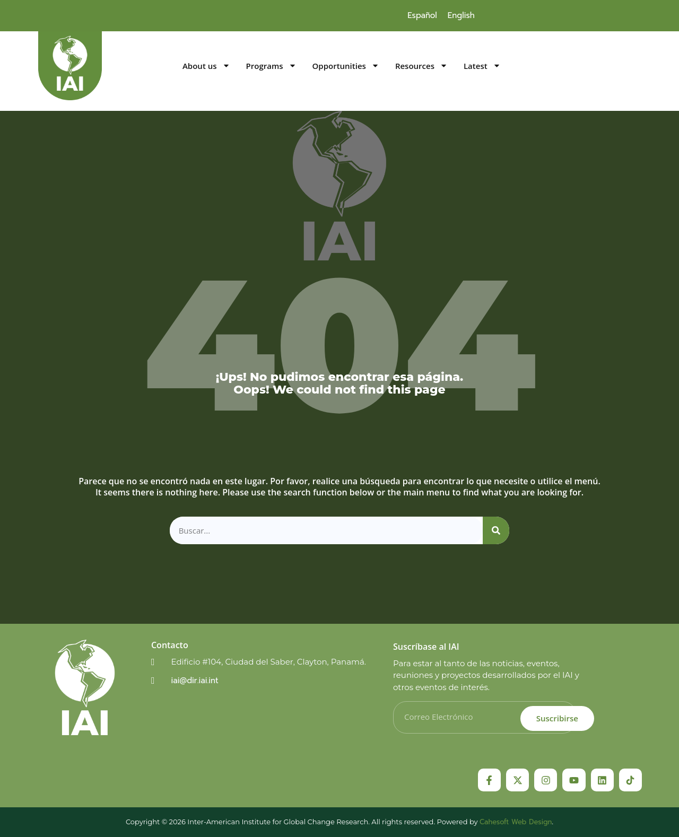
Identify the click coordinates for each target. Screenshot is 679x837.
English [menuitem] (461, 15)
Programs (271, 66)
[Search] (496, 531)
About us (206, 66)
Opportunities (345, 66)
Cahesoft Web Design (516, 822)
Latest (482, 66)
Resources (421, 66)
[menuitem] (422, 15)
